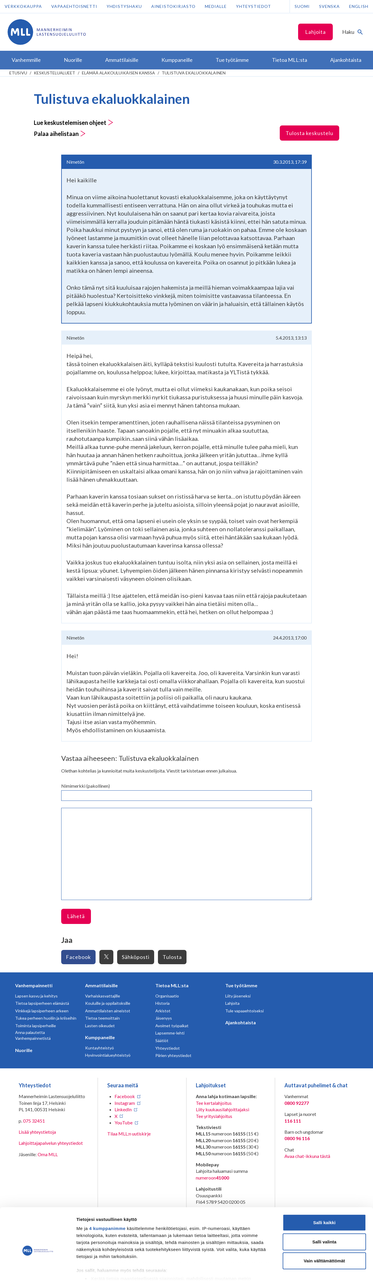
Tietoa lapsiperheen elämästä (42, 1003)
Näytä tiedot (311, 1274)
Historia (162, 1003)
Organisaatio (167, 995)
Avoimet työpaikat (172, 1025)
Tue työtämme (241, 985)
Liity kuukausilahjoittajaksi (222, 1109)
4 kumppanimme (107, 1202)
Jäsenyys (163, 1018)
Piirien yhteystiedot (173, 1055)
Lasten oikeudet (100, 1025)
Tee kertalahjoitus (214, 1103)
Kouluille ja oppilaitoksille (107, 1003)
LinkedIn (123, 1109)
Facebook (78, 957)
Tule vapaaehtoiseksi (244, 1010)
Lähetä (76, 916)
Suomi (302, 6)
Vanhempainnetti (33, 985)
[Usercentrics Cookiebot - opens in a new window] (37, 1274)
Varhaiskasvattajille (102, 995)
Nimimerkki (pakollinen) (85, 786)
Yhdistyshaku (124, 6)
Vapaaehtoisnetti (74, 6)
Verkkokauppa (23, 6)
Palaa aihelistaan (60, 133)
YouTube (124, 1122)
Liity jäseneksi (238, 995)
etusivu (18, 72)
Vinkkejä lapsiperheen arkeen (41, 1010)
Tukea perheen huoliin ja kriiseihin (45, 1018)
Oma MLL (48, 1154)
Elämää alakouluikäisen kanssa (118, 72)
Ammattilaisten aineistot (107, 1010)
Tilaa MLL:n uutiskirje (129, 1133)
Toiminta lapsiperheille (35, 1025)
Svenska (329, 6)
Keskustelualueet (54, 72)
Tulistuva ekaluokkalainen (194, 72)
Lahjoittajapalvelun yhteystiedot (51, 1143)
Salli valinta (324, 1215)
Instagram (125, 1103)
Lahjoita (315, 32)
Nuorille (23, 1050)
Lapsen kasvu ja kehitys (36, 995)
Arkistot (162, 1010)
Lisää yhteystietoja (37, 1132)
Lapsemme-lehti (169, 1032)
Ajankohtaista (240, 1022)
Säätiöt (161, 1040)
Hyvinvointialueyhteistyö (108, 1055)
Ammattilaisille (101, 985)
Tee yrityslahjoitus (214, 1116)
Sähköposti (135, 957)
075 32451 (34, 1120)
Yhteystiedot (253, 6)
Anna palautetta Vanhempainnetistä (33, 1035)
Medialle (216, 6)
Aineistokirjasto (173, 6)
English (358, 6)
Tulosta (172, 957)
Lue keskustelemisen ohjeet (73, 122)
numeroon (212, 1178)
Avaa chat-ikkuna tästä (307, 1156)
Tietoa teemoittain (102, 1018)
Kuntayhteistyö (99, 1047)
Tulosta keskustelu (309, 133)
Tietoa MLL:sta (172, 985)
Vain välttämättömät (324, 1235)
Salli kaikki (324, 1196)
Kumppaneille (100, 1037)
